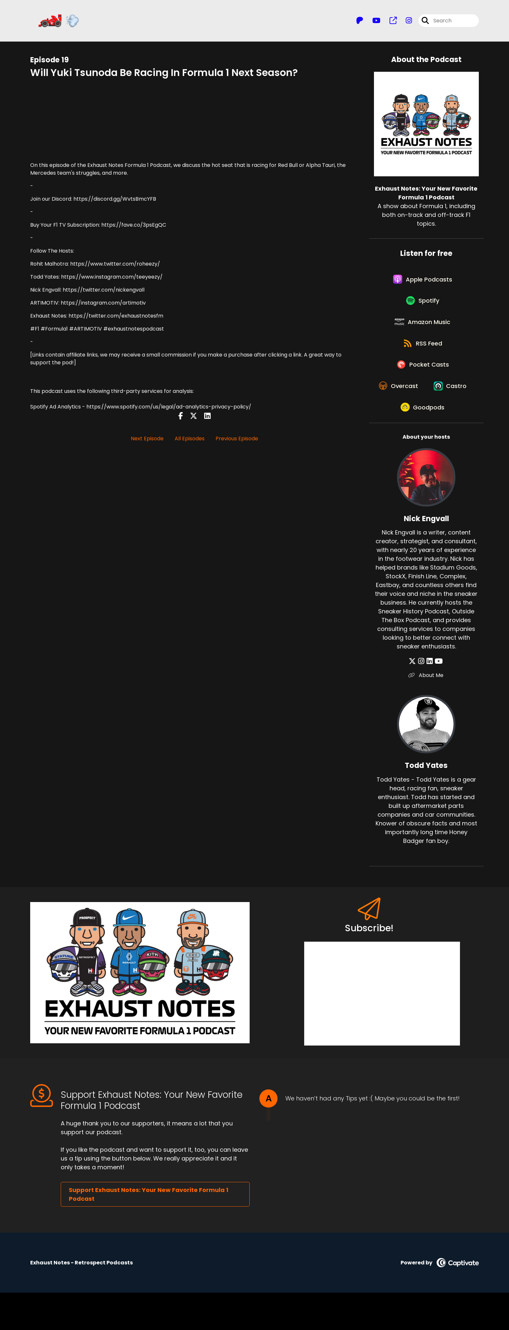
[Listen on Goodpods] (423, 444)
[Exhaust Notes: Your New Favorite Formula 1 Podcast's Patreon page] (359, 21)
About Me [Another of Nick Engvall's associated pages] (426, 713)
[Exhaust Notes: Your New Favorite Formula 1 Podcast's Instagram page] (405, 21)
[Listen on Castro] (423, 420)
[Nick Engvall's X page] (414, 699)
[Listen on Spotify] (423, 304)
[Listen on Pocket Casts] (423, 374)
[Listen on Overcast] (423, 397)
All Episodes (190, 439)
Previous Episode (237, 439)
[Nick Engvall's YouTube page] (438, 699)
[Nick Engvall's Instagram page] (422, 699)
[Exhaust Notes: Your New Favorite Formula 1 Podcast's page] (389, 21)
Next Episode (147, 439)
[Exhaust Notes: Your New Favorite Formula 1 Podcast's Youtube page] (372, 21)
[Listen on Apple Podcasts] (423, 281)
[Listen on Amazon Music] (423, 328)
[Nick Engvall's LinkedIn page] (430, 699)
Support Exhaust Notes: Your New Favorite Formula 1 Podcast (148, 1231)
